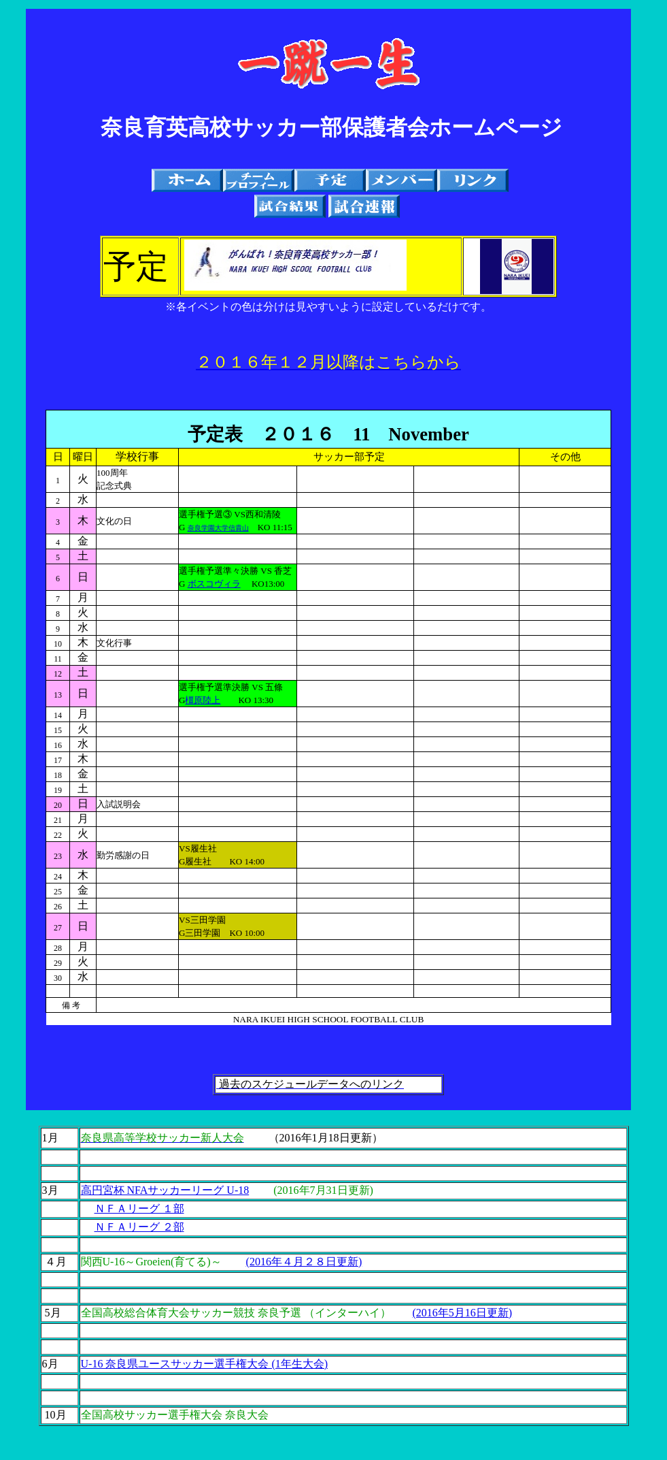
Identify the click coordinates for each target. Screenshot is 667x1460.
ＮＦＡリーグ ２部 (139, 1227)
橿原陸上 (202, 700)
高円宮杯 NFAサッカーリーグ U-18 (165, 1190)
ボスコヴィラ (214, 584)
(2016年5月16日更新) (463, 1312)
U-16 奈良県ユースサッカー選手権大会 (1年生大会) (204, 1363)
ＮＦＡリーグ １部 (139, 1208)
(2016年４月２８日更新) (304, 1261)
